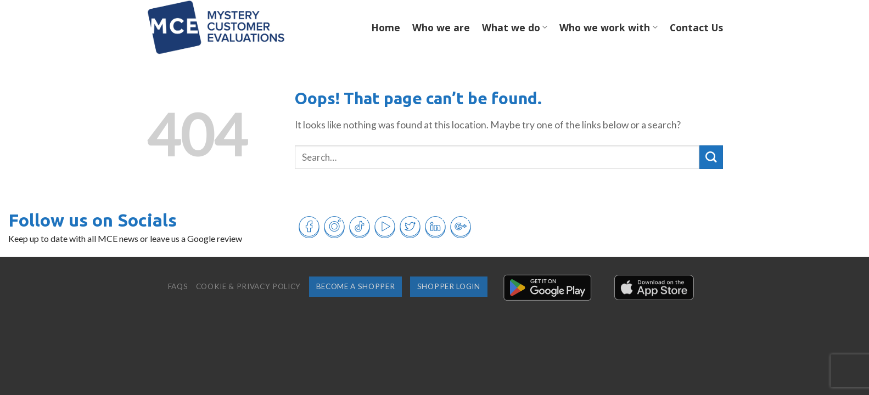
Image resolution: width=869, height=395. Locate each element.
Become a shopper (355, 286)
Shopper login (448, 286)
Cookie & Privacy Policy (248, 286)
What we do (514, 27)
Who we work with (608, 27)
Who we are (441, 27)
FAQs (178, 286)
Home (385, 27)
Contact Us (696, 27)
